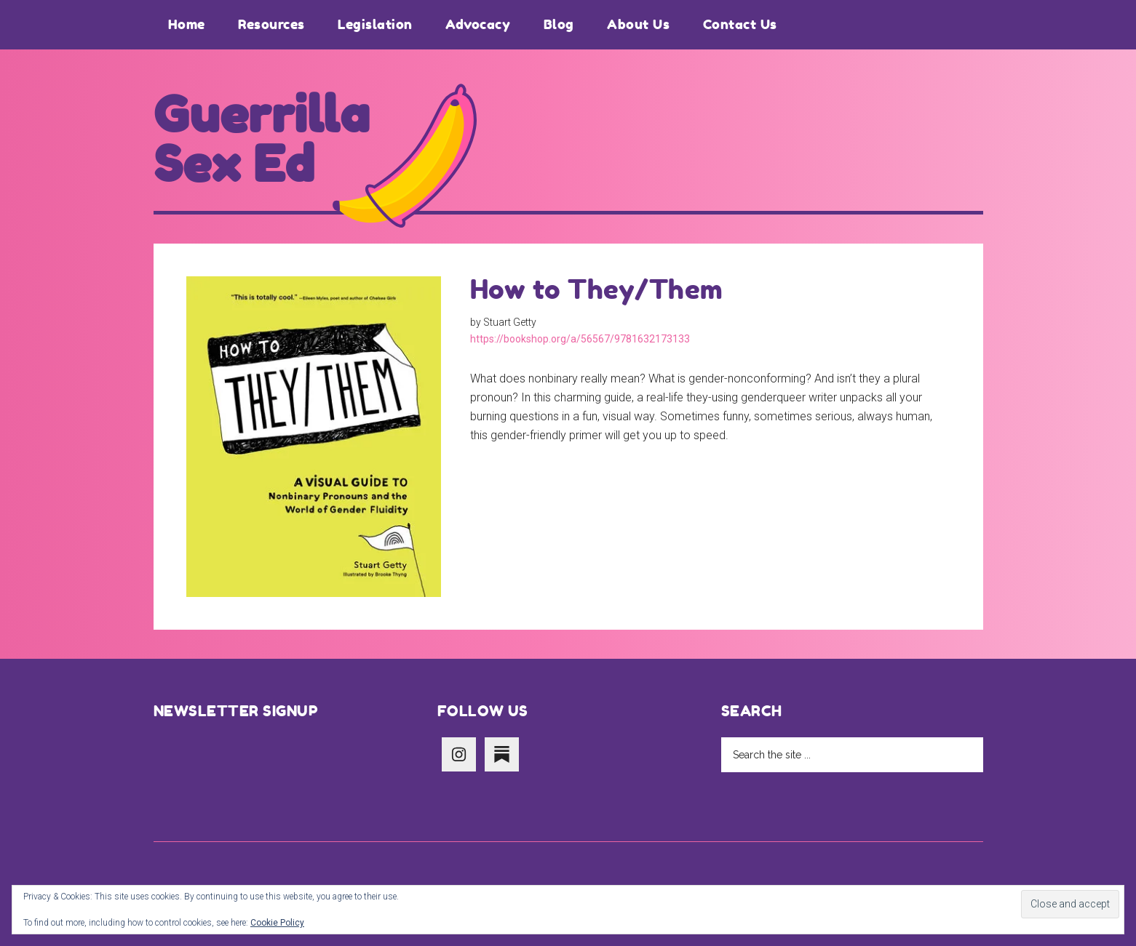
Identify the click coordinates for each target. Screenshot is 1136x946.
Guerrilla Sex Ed (262, 139)
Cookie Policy (277, 923)
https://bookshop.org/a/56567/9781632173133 (580, 339)
